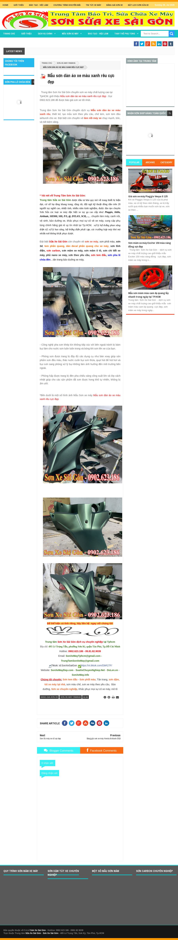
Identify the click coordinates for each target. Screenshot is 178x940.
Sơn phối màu (88, 679)
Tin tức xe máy (93, 5)
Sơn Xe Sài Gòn (38, 930)
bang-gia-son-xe (49, 697)
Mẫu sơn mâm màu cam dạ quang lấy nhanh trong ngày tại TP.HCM (148, 294)
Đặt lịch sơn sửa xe (138, 5)
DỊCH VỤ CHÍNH (45, 33)
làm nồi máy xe (93, 118)
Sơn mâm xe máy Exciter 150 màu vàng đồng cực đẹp (149, 244)
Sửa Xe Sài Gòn (33, 933)
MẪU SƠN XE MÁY (70, 33)
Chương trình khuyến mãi (66, 5)
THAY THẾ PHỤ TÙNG (124, 33)
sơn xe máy (91, 241)
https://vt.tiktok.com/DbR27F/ (96, 665)
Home (5, 5)
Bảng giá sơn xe (114, 5)
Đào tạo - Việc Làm (38, 5)
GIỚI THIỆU (19, 5)
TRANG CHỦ (9, 33)
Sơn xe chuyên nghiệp (64, 689)
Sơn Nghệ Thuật (153, 40)
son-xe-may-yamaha (66, 63)
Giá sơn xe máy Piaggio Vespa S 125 (148, 196)
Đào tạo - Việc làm (98, 33)
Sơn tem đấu (70, 679)
